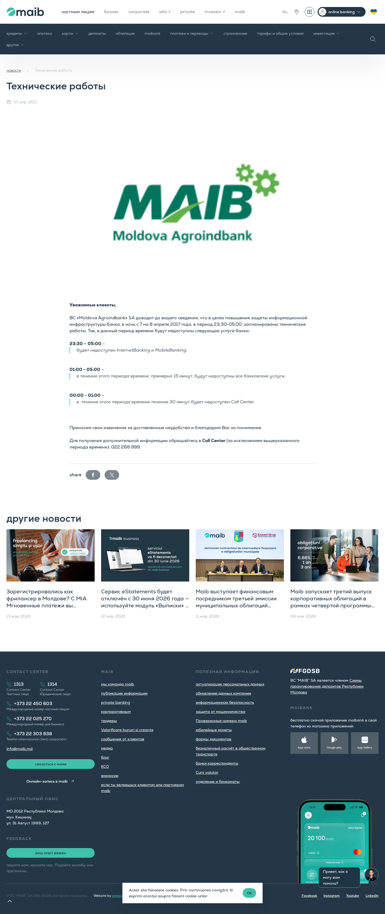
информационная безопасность (225, 702)
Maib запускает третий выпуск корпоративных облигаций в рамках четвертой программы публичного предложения (331, 602)
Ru (285, 11)
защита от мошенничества (220, 711)
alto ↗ (164, 12)
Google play (334, 747)
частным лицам (77, 12)
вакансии (109, 775)
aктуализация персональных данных (230, 684)
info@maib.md (19, 748)
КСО (105, 766)
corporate (139, 12)
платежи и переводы (192, 33)
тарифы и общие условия (280, 33)
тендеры (109, 720)
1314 (52, 684)
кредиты (17, 33)
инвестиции (326, 33)
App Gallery (364, 747)
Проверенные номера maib (221, 720)
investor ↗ (215, 12)
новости (13, 70)
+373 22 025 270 (33, 719)
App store (304, 747)
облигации (125, 33)
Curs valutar (207, 772)
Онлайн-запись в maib (47, 781)
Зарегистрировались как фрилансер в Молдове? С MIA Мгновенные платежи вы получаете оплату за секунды (46, 602)
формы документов (213, 739)
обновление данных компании (223, 693)
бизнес (111, 12)
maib (240, 12)
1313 (19, 684)
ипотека (44, 33)
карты (70, 33)
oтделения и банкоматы (218, 781)
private (187, 12)
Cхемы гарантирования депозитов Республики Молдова (326, 686)
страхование (235, 33)
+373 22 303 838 (33, 734)
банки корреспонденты (217, 763)
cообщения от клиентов (122, 739)
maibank (152, 33)
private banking (115, 702)
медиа (107, 748)
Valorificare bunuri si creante (127, 729)
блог (105, 757)
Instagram (332, 896)
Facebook (309, 896)
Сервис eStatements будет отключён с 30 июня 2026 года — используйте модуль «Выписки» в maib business (145, 602)
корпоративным (116, 711)
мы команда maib (117, 684)
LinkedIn (372, 896)
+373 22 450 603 (33, 703)
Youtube (352, 896)
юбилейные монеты (214, 729)
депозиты (97, 33)
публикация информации (124, 693)
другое (15, 44)
